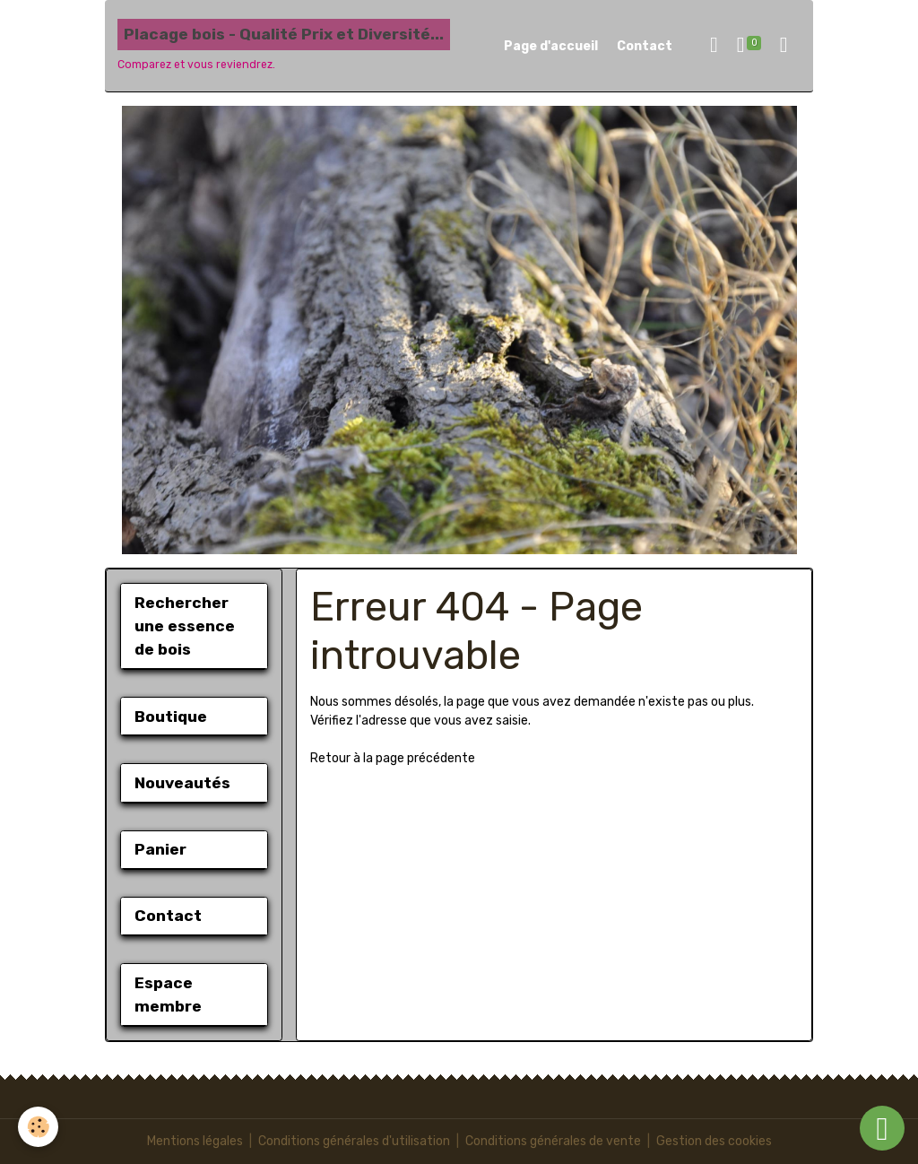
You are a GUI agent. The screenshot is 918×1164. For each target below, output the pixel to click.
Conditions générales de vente (553, 1141)
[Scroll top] (882, 1128)
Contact (644, 46)
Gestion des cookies (714, 1141)
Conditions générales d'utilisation (354, 1141)
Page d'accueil (551, 46)
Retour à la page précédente (392, 758)
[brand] (283, 46)
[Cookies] (38, 1127)
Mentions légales (195, 1141)
